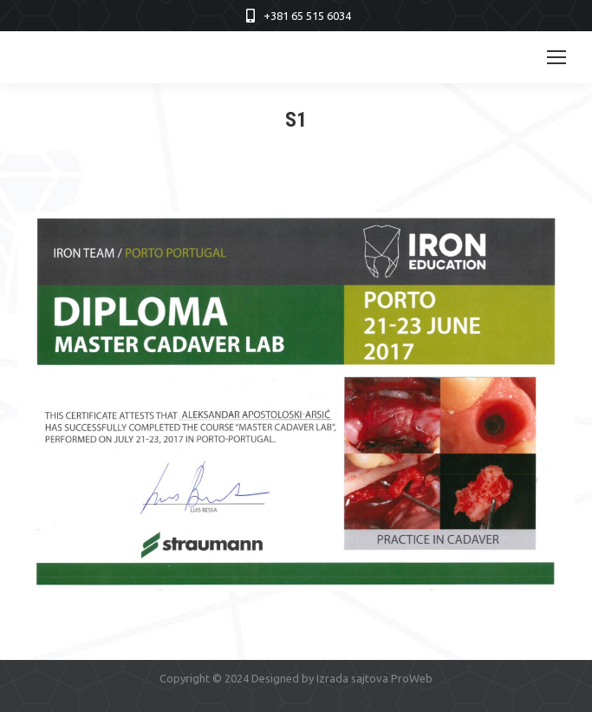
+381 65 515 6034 (307, 16)
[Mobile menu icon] (556, 57)
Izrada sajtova (352, 678)
